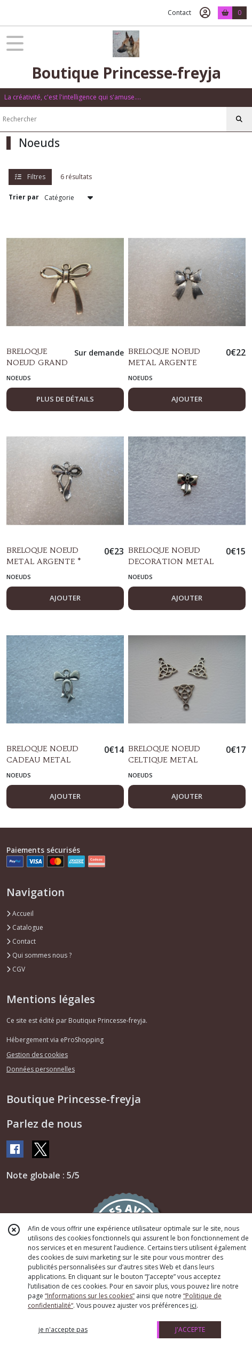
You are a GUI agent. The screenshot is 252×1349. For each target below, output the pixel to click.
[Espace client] (205, 13)
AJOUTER (186, 399)
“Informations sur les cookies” (90, 1295)
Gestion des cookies (37, 1054)
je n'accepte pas (63, 1329)
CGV (15, 969)
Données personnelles (40, 1069)
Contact (179, 12)
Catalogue (24, 927)
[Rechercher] (239, 119)
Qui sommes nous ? (39, 955)
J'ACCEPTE (190, 1329)
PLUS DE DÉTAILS (65, 399)
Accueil (20, 913)
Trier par (24, 197)
